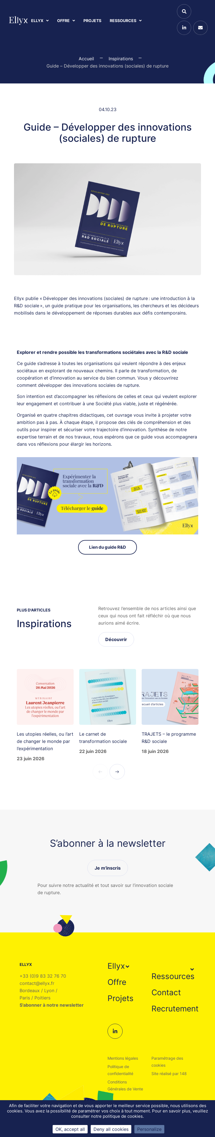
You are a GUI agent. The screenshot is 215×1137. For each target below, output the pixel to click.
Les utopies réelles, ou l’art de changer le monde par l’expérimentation (45, 741)
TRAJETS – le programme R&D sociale (169, 737)
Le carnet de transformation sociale (103, 737)
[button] (119, 966)
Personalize (149, 1129)
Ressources (126, 20)
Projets (92, 20)
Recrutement (174, 1008)
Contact (166, 992)
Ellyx (40, 20)
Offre (66, 20)
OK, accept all (70, 1129)
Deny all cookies (111, 1129)
